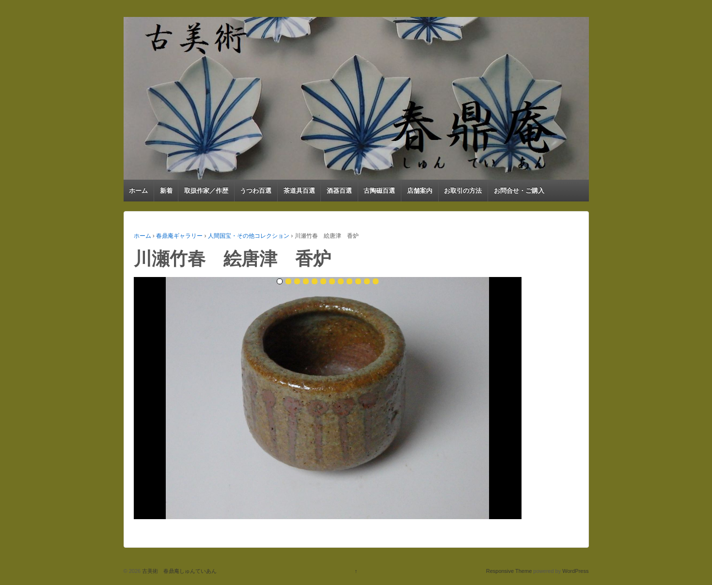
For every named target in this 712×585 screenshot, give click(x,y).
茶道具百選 (299, 190)
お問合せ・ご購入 (519, 190)
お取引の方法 (463, 190)
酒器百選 (339, 190)
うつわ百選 (255, 190)
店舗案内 (419, 190)
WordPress (575, 571)
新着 (166, 190)
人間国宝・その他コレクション (248, 235)
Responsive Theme (509, 571)
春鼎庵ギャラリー (179, 235)
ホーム (138, 190)
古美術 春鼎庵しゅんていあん (179, 571)
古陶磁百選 (379, 190)
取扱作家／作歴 (206, 190)
